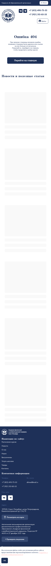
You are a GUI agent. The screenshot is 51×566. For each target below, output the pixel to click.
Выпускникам (7, 457)
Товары (4, 465)
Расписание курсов (9, 442)
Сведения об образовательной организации (16, 3)
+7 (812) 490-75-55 (38, 10)
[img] (21, 11)
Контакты (5, 468)
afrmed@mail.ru (32, 482)
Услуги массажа (8, 461)
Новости (5, 446)
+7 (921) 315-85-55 (38, 14)
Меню (45, 3)
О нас (4, 449)
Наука (4, 453)
